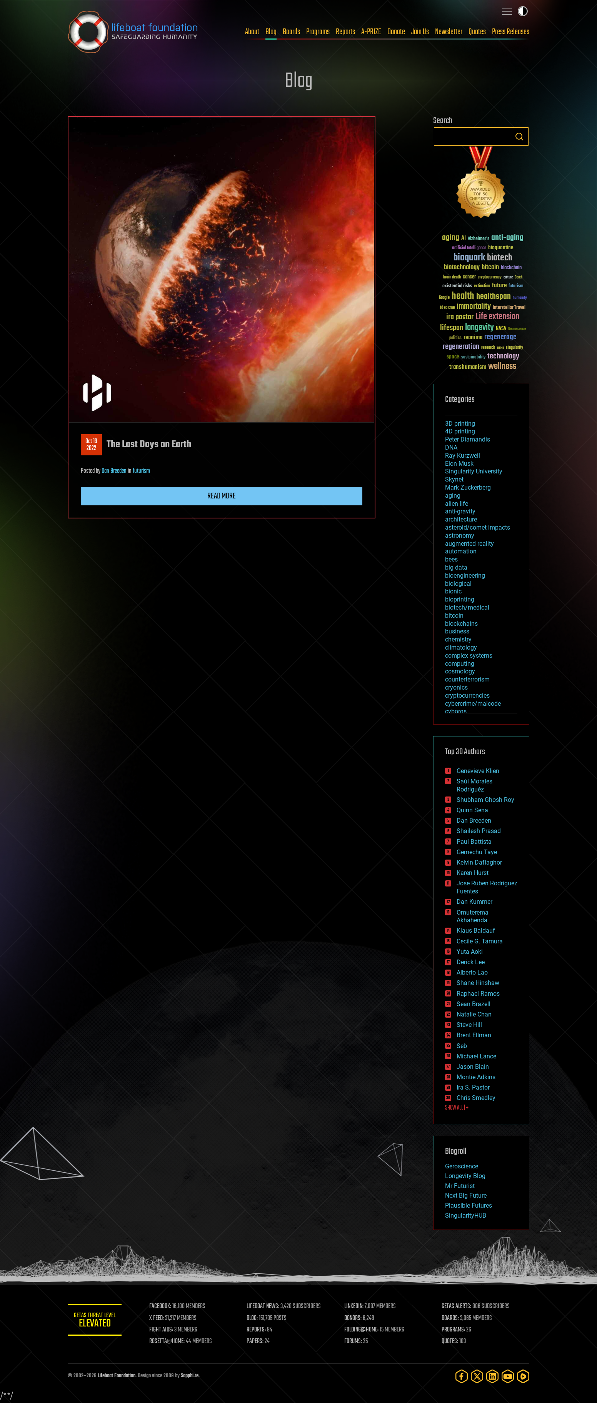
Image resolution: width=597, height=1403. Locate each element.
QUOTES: (450, 1341)
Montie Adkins (476, 1077)
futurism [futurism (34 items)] (516, 286)
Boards (291, 32)
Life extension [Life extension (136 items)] (497, 317)
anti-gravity (460, 511)
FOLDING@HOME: (361, 1330)
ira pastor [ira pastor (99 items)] (460, 317)
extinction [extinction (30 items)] (482, 286)
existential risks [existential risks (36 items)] (457, 286)
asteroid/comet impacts (477, 527)
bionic (453, 591)
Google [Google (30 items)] (444, 297)
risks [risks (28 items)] (500, 347)
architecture (461, 519)
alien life (456, 503)
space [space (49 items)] (453, 356)
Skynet (454, 479)
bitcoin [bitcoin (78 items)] (490, 267)
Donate (396, 32)
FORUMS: (353, 1341)
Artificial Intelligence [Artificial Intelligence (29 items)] (469, 248)
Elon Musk (459, 463)
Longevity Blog (465, 1176)
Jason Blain (473, 1066)
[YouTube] (508, 1376)
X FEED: (156, 1318)
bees (451, 559)
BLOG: (252, 1318)
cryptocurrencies (467, 695)
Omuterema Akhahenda (473, 916)
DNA (451, 447)
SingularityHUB (465, 1215)
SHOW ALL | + (457, 1108)
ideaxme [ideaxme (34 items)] (447, 308)
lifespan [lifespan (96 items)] (451, 327)
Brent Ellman (474, 1035)
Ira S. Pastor (473, 1087)
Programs (318, 32)
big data (456, 567)
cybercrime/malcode (473, 703)
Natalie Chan (474, 1014)
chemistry (458, 639)
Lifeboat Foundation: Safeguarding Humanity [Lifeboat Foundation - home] (133, 32)
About (252, 32)
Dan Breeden (114, 471)
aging (452, 495)
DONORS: (353, 1318)
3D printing (460, 423)
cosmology (460, 671)
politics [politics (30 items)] (455, 338)
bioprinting (459, 599)
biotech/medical (467, 607)
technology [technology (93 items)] (503, 356)
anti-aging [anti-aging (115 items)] (507, 238)
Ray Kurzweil (462, 455)
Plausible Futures (468, 1205)
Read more (221, 496)
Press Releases (510, 32)
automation (461, 551)
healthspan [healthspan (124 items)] (493, 297)
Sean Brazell (473, 1004)
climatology (461, 647)
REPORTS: (256, 1330)
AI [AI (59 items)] (463, 238)
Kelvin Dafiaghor (479, 862)
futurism (141, 471)
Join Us (420, 32)
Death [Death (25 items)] (518, 277)
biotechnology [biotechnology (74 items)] (462, 267)
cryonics (456, 687)
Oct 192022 (91, 445)
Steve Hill (469, 1024)
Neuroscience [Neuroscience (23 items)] (517, 329)
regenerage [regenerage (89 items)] (500, 337)
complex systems (468, 655)
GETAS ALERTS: (456, 1306)
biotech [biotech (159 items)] (499, 258)
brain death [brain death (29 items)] (452, 277)
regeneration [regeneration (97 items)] (461, 346)
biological (458, 583)
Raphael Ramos (478, 993)
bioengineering (465, 575)
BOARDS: (450, 1318)
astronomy (459, 535)
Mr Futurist (460, 1186)
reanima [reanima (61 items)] (473, 337)
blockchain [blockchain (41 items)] (511, 268)
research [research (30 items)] (488, 347)
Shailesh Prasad (479, 831)
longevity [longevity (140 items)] (479, 328)
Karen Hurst (473, 872)
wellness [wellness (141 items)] (502, 367)
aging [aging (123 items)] (450, 238)
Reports (345, 32)
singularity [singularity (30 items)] (514, 347)
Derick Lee (471, 962)
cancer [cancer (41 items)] (469, 277)
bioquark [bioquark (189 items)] (469, 257)
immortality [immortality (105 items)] (474, 306)
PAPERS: (255, 1341)
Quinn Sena (472, 810)
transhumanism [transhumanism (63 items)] (467, 367)
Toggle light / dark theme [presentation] (523, 11)
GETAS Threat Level (94, 1321)
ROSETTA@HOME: (167, 1341)
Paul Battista (474, 841)
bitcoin (454, 615)
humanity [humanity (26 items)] (520, 298)
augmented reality (469, 543)
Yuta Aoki (470, 951)
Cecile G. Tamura (480, 941)
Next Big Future (466, 1195)
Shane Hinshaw (478, 982)
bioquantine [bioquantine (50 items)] (501, 247)
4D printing (460, 431)
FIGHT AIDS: (161, 1330)
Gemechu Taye (477, 852)
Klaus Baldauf (476, 930)
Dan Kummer (474, 901)
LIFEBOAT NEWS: (263, 1306)
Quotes (477, 32)
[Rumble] (523, 1376)
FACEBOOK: (160, 1306)
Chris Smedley (476, 1097)
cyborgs (456, 711)
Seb (462, 1046)
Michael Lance (476, 1056)
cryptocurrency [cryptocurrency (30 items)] (490, 277)
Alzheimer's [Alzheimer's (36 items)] (478, 239)
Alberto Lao (472, 972)
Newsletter (448, 32)
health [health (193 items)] (463, 296)
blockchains (461, 623)
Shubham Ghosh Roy (485, 799)
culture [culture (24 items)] (508, 277)
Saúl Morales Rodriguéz (474, 785)
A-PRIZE (371, 32)
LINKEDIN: (354, 1306)
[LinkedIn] (492, 1376)
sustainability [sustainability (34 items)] (473, 357)
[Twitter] (477, 1376)
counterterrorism (467, 679)
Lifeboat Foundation (116, 1375)
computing (459, 663)
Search (519, 136)
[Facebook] (461, 1376)
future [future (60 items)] (499, 285)
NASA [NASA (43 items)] (501, 329)
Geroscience (461, 1166)
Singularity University (473, 471)
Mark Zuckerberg (468, 487)
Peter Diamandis (467, 439)
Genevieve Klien (478, 771)
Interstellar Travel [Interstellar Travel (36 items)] (509, 308)
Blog (271, 32)
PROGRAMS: (453, 1330)
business (457, 631)
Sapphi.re (189, 1375)
